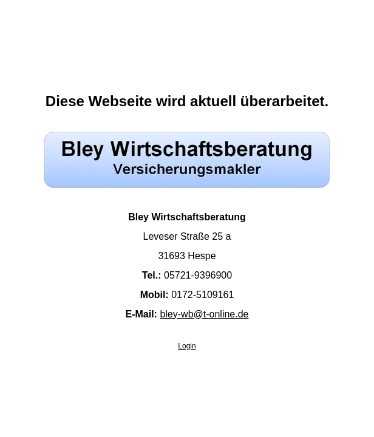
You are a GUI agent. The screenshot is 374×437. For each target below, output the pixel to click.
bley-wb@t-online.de (204, 314)
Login (186, 346)
